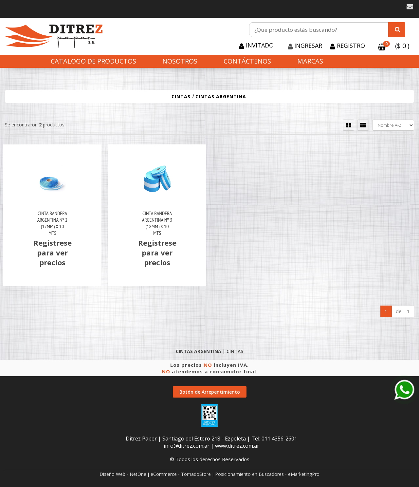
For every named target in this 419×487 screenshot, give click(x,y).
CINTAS (182, 96)
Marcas (310, 61)
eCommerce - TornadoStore (181, 474)
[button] (410, 7)
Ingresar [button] (308, 45)
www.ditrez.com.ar (237, 445)
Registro (350, 45)
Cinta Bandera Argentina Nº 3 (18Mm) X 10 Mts (157, 223)
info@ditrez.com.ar (187, 445)
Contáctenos (247, 61)
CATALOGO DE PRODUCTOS (93, 61)
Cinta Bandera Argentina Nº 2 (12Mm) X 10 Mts (52, 223)
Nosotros (179, 61)
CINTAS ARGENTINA (220, 96)
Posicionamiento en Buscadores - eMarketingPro (267, 474)
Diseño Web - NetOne (123, 474)
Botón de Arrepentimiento (209, 392)
